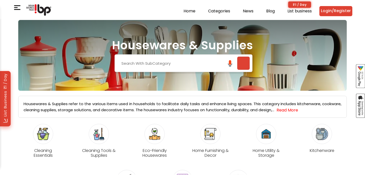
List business (299, 11)
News (248, 11)
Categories (219, 11)
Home (189, 11)
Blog (270, 11)
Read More (287, 110)
